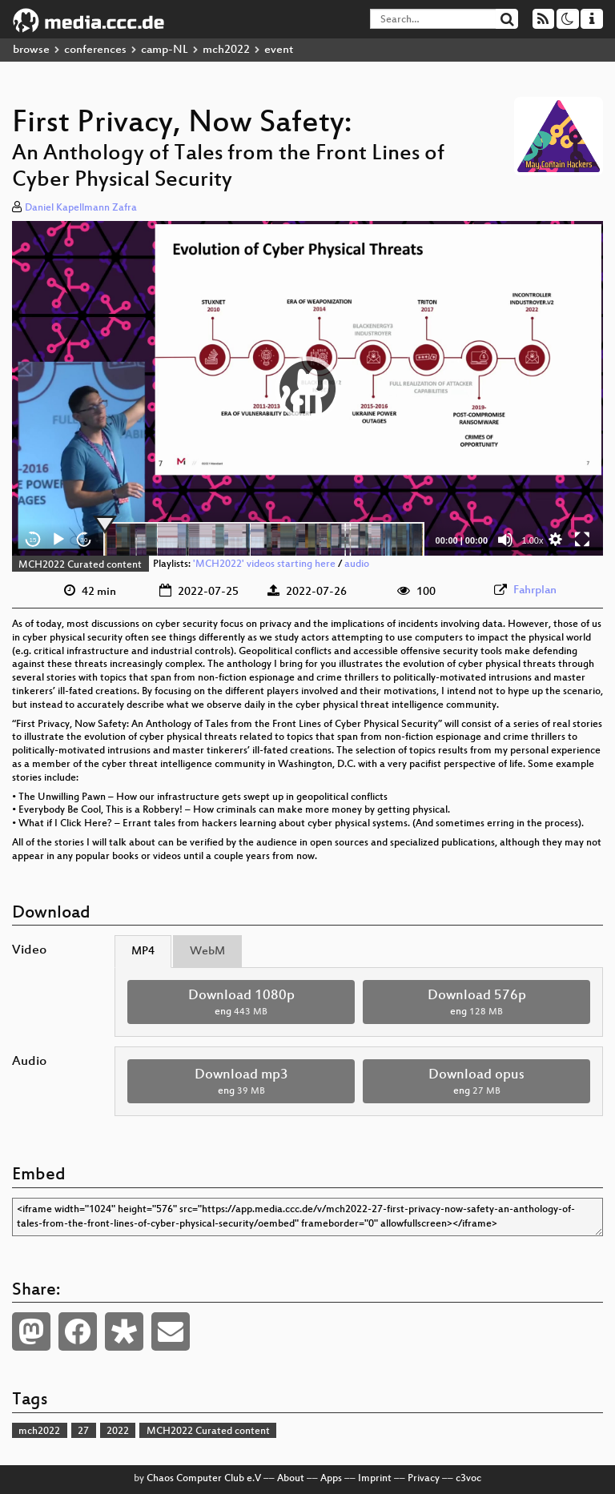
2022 (118, 1431)
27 (83, 1431)
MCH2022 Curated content (80, 565)
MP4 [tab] (143, 951)
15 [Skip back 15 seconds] (33, 540)
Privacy (424, 1478)
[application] (307, 388)
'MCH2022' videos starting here (264, 565)
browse (31, 50)
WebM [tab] (207, 951)
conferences (95, 50)
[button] (307, 388)
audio (356, 565)
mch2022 (226, 50)
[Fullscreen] (582, 540)
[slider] (264, 540)
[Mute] (505, 540)
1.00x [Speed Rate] (533, 540)
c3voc (468, 1478)
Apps (331, 1478)
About (290, 1478)
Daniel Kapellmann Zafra (81, 208)
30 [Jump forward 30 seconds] (84, 540)
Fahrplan (535, 590)
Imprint (375, 1478)
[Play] (58, 540)
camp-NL (164, 50)
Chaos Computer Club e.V (204, 1478)
